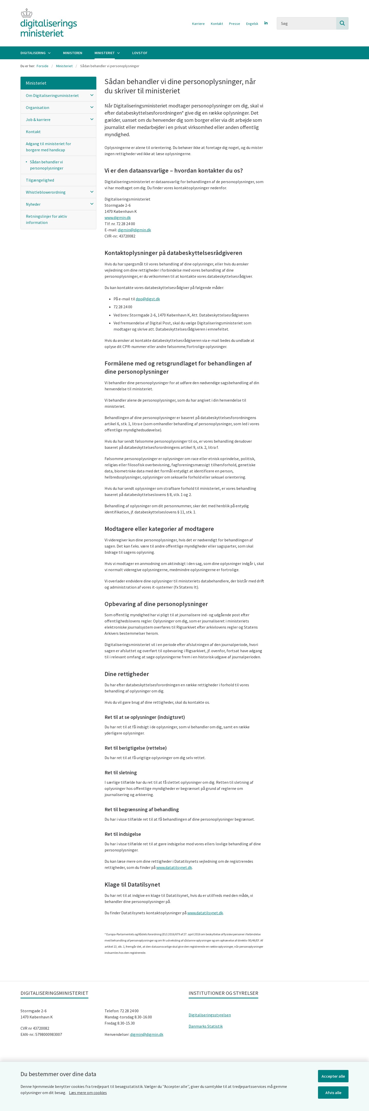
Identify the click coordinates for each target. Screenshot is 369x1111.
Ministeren (72, 53)
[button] (91, 95)
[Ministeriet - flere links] (118, 52)
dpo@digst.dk (148, 298)
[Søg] (312, 23)
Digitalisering (33, 53)
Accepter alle (333, 1076)
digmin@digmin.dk (134, 229)
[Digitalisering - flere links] (49, 52)
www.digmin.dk (118, 217)
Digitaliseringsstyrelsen (210, 1014)
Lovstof (139, 53)
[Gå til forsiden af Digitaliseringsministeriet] (48, 23)
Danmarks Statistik (206, 1026)
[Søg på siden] (342, 23)
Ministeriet (105, 53)
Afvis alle (333, 1092)
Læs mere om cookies (88, 1092)
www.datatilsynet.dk (174, 867)
